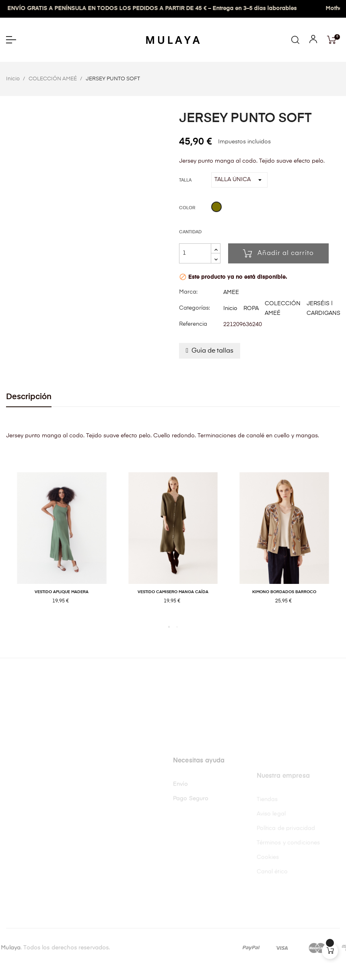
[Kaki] (216, 208)
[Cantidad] (195, 253)
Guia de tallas (212, 351)
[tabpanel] (61, 546)
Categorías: (194, 308)
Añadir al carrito (278, 253)
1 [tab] (169, 627)
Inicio (230, 308)
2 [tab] (177, 627)
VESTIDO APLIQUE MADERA (62, 592)
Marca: (188, 292)
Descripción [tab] (28, 397)
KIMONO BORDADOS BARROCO (284, 592)
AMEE (231, 292)
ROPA (251, 308)
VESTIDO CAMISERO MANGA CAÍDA (173, 592)
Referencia (193, 324)
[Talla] (239, 180)
